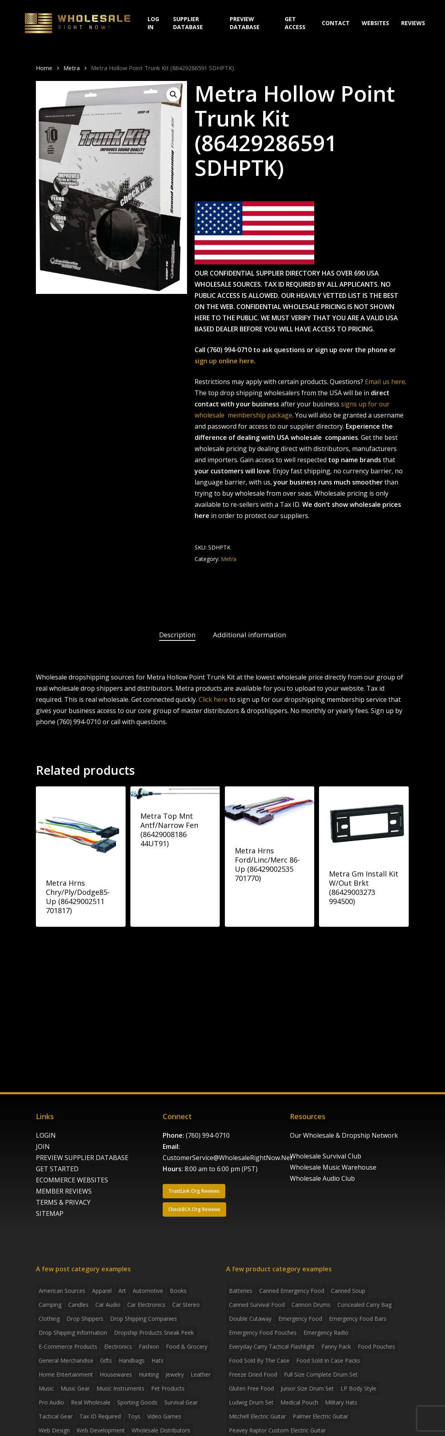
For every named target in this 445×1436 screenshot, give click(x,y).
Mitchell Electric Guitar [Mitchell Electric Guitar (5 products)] (257, 1416)
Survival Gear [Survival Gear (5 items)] (181, 1402)
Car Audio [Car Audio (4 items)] (107, 1304)
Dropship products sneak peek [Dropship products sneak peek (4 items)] (154, 1332)
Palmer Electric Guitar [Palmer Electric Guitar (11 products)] (320, 1416)
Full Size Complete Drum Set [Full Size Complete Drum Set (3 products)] (321, 1374)
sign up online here (224, 361)
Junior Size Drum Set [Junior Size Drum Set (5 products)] (307, 1388)
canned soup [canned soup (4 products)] (348, 1290)
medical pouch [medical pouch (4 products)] (299, 1402)
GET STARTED (57, 1168)
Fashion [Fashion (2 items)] (149, 1346)
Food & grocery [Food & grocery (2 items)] (186, 1346)
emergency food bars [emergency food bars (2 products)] (357, 1318)
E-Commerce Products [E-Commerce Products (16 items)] (68, 1346)
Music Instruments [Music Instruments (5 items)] (120, 1388)
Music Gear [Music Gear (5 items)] (75, 1388)
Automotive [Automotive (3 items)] (148, 1290)
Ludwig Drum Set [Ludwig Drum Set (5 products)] (251, 1402)
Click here (213, 699)
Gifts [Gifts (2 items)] (106, 1360)
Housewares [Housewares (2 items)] (116, 1374)
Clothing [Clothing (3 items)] (49, 1318)
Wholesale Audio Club (322, 1178)
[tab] (177, 635)
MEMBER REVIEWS (64, 1191)
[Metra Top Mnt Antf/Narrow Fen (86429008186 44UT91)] (175, 793)
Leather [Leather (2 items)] (201, 1374)
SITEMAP (49, 1213)
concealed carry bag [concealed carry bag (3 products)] (364, 1304)
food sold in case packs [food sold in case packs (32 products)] (328, 1360)
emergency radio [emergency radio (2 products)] (326, 1332)
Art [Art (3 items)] (122, 1290)
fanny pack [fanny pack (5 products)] (336, 1346)
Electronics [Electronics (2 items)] (118, 1346)
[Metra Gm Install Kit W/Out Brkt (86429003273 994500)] (364, 822)
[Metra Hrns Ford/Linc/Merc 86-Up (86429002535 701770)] (270, 810)
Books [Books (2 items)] (178, 1290)
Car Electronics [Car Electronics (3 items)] (146, 1304)
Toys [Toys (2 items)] (134, 1416)
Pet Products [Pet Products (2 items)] (168, 1388)
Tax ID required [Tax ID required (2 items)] (100, 1416)
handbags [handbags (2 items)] (132, 1360)
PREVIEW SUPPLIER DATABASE (82, 1157)
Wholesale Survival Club (325, 1156)
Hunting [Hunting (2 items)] (149, 1374)
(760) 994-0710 (208, 1135)
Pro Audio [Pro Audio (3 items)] (51, 1402)
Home (44, 68)
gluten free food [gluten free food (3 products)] (251, 1388)
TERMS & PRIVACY (63, 1202)
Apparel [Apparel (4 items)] (102, 1290)
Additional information (249, 634)
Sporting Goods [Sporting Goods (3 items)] (137, 1402)
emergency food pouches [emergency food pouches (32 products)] (263, 1332)
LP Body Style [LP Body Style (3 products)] (358, 1388)
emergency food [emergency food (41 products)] (300, 1318)
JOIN (43, 1146)
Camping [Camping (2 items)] (50, 1304)
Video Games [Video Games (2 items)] (164, 1416)
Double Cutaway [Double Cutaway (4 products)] (250, 1318)
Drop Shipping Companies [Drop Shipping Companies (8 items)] (143, 1318)
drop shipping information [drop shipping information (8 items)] (73, 1332)
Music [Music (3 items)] (46, 1388)
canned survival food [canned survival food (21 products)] (257, 1304)
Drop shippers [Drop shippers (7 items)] (85, 1318)
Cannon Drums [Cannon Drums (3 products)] (311, 1304)
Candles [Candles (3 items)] (78, 1304)
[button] (173, 94)
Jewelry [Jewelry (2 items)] (174, 1374)
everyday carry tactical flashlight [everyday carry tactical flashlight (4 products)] (272, 1346)
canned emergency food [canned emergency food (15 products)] (291, 1290)
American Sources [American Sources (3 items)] (62, 1290)
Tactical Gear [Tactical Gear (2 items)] (56, 1416)
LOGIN (46, 1135)
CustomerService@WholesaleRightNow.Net (227, 1157)
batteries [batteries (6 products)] (240, 1290)
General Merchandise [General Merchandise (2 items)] (66, 1360)
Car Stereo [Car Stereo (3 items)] (186, 1304)
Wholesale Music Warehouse (333, 1167)
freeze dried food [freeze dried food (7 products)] (253, 1374)
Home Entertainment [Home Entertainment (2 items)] (66, 1374)
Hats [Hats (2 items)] (157, 1360)
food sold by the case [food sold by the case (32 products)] (259, 1360)
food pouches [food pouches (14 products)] (376, 1346)
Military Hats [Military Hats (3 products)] (341, 1402)
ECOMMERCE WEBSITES (72, 1180)
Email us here (385, 381)
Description (177, 634)
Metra (71, 68)
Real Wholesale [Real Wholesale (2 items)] (90, 1402)
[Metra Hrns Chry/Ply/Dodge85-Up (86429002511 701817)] (81, 826)
